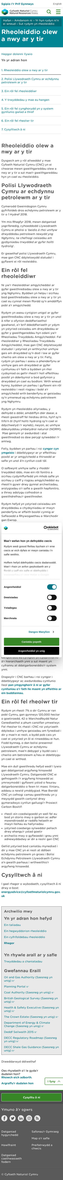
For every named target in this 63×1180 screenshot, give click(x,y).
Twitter (13, 1118)
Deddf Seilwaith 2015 (20, 1032)
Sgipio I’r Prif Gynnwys (17, 3)
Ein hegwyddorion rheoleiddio (25, 931)
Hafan (7, 20)
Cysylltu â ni (31, 1097)
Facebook (4, 1118)
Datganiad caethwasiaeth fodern (11, 1158)
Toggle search (49, 11)
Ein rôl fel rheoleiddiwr (21, 91)
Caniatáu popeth (31, 641)
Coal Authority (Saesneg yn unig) (29, 992)
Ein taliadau (12, 925)
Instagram (29, 1118)
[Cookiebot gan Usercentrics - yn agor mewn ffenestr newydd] (49, 528)
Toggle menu (58, 11)
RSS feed (37, 1118)
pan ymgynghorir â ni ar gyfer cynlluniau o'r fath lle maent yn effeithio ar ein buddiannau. (31, 689)
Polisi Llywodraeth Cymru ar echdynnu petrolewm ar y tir (30, 80)
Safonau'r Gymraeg (45, 1131)
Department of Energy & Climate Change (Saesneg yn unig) (27, 1024)
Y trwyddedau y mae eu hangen (27, 99)
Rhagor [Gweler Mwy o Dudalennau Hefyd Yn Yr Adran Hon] (9, 943)
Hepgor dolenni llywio (16, 54)
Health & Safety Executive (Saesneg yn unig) (31, 1009)
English (57, 3)
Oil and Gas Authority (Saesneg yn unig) (28, 979)
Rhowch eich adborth (16, 1077)
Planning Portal (16, 986)
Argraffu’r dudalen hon (17, 1083)
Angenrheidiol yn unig (31, 650)
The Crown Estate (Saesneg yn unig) (31, 1016)
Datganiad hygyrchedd (9, 1133)
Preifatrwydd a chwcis (42, 1146)
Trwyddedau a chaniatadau (23, 961)
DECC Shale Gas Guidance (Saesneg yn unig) (31, 1048)
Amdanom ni (23, 20)
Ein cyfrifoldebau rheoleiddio (24, 937)
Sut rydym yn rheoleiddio (36, 23)
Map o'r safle (41, 1138)
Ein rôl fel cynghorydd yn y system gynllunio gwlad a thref (27, 110)
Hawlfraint (8, 1145)
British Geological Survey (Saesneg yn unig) (31, 1000)
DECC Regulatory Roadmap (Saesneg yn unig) (30, 1039)
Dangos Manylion (39, 631)
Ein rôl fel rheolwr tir (19, 120)
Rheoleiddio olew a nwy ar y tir (26, 70)
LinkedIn (21, 1118)
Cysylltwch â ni (14, 129)
